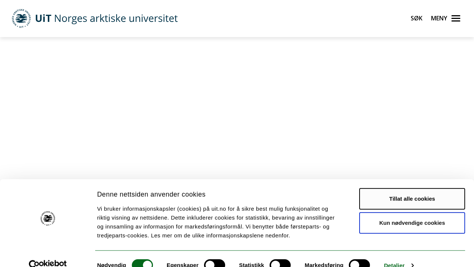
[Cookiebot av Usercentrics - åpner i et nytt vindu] (48, 252)
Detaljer (394, 252)
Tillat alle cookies (412, 185)
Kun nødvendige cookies (412, 210)
